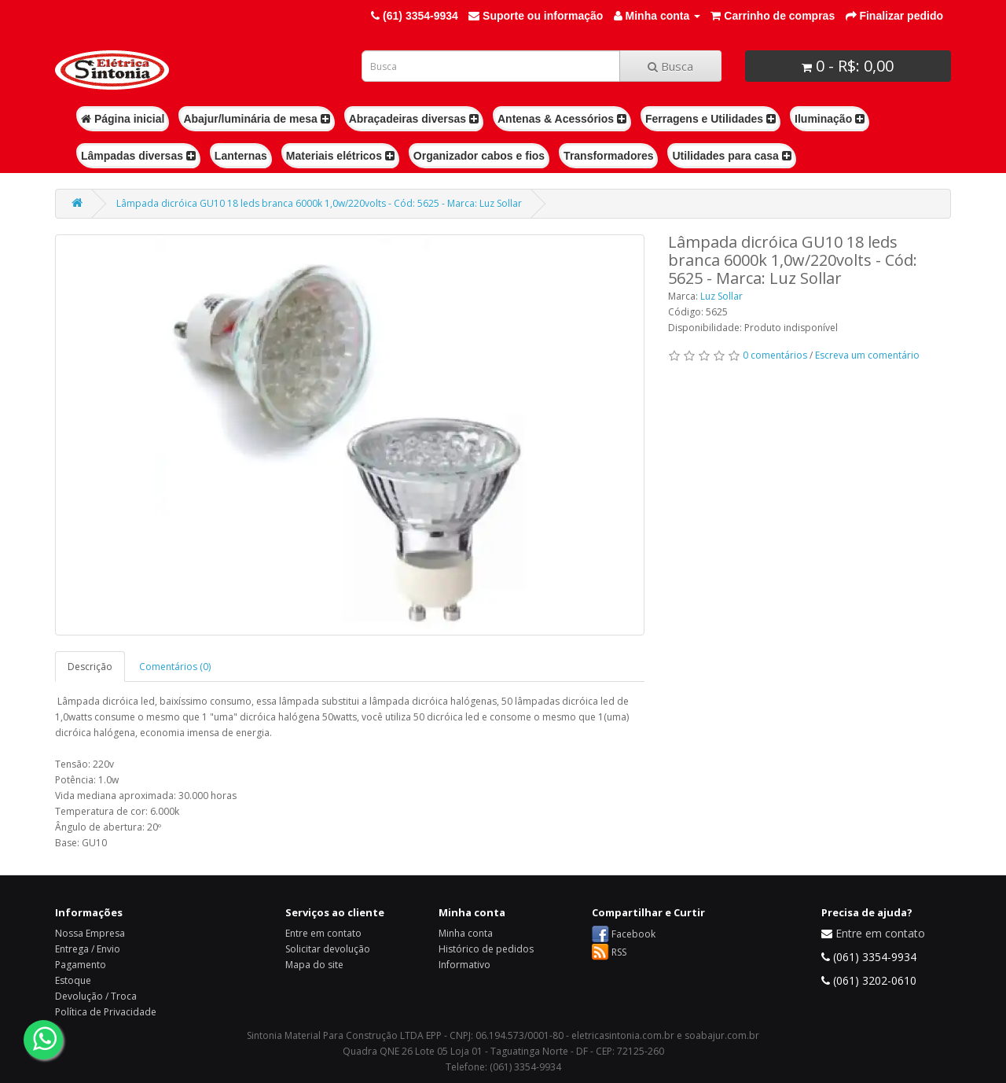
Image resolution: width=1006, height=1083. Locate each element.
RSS (618, 952)
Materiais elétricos (340, 155)
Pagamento (80, 964)
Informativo (464, 964)
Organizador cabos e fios (479, 155)
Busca (670, 66)
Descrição (90, 666)
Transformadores (608, 155)
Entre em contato (323, 933)
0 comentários (775, 355)
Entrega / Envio (87, 949)
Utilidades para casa (731, 155)
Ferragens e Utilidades (710, 118)
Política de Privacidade (105, 1012)
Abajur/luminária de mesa (256, 118)
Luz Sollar (721, 296)
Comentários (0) (175, 666)
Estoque (73, 980)
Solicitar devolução (327, 949)
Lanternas (241, 155)
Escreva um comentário (867, 355)
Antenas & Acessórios (561, 118)
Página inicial (122, 118)
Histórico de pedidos (486, 949)
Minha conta (466, 933)
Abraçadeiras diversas (414, 118)
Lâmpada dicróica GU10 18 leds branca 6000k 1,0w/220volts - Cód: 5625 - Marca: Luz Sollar (319, 203)
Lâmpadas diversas (138, 155)
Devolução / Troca (96, 996)
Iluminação (830, 118)
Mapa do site (314, 964)
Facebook (633, 934)
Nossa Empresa (90, 933)
